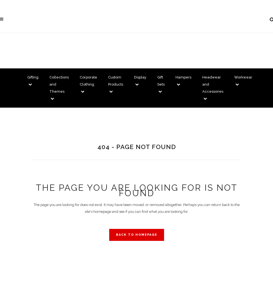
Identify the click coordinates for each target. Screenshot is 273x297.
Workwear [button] (243, 80)
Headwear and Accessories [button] (212, 87)
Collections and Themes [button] (59, 87)
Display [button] (140, 80)
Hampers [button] (183, 80)
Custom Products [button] (115, 84)
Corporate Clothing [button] (88, 84)
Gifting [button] (32, 80)
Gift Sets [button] (161, 84)
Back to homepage (136, 235)
